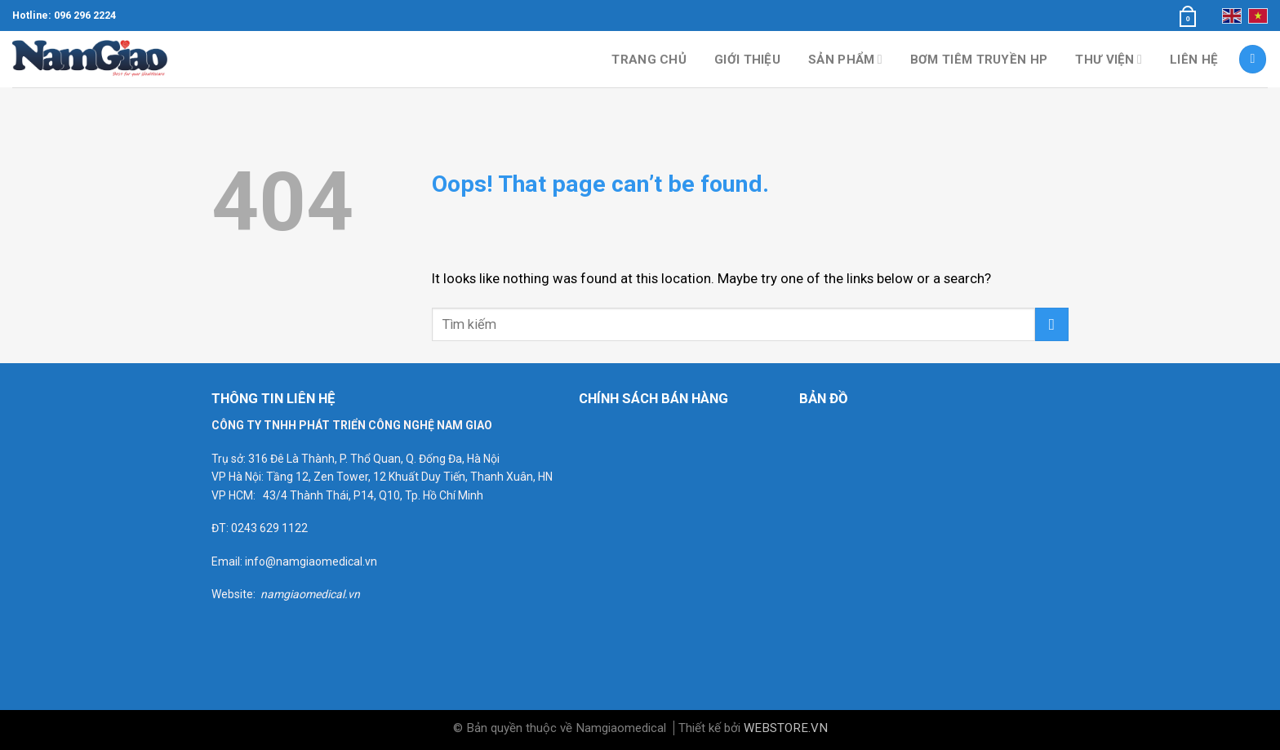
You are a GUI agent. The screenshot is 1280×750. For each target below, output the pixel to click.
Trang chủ (649, 59)
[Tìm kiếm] (1253, 59)
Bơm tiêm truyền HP (978, 59)
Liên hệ (1194, 59)
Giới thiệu (747, 59)
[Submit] (1052, 324)
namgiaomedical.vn (310, 594)
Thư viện (1108, 59)
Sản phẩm (845, 59)
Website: (235, 594)
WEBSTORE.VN (786, 728)
